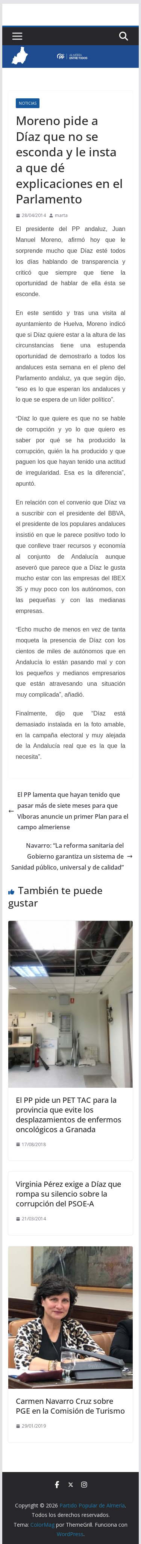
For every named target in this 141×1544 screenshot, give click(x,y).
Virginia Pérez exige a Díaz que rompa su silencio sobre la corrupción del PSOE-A (68, 1194)
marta (61, 215)
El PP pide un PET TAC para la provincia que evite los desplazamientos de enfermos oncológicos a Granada (68, 1114)
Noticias (27, 103)
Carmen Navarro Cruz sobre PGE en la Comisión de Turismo (70, 1406)
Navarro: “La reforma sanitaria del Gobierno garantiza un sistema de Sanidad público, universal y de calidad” (72, 856)
